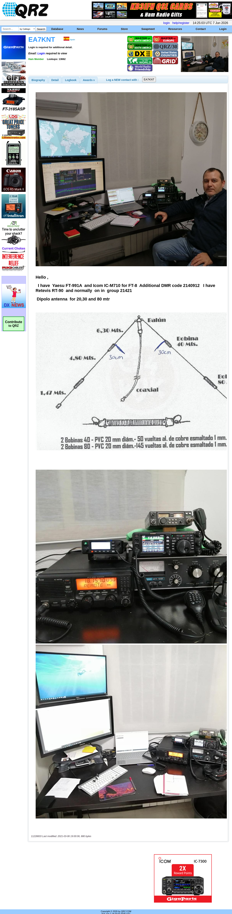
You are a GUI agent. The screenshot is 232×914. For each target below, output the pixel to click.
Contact (201, 29)
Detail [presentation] (55, 80)
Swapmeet (148, 29)
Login (223, 29)
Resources (175, 29)
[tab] (38, 80)
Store (124, 29)
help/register (180, 23)
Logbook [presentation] (70, 80)
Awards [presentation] (89, 80)
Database (57, 29)
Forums (102, 29)
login (166, 23)
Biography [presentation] (38, 80)
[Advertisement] (85, 873)
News (80, 29)
